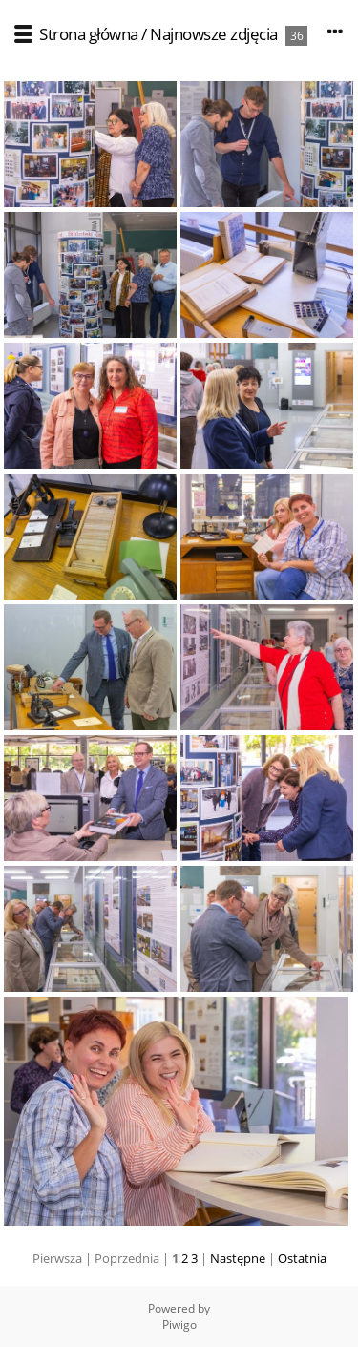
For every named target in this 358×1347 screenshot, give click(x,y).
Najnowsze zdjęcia (214, 34)
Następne (237, 1258)
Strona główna (88, 34)
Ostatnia (302, 1258)
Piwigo (179, 1324)
